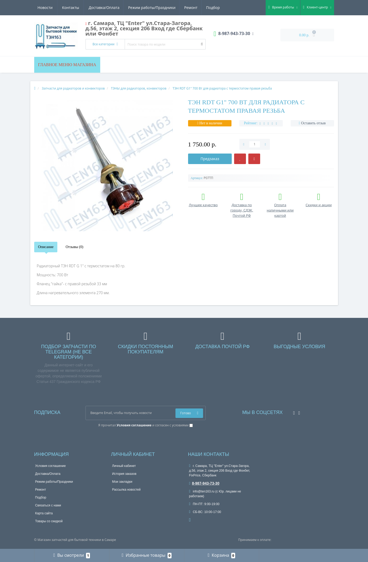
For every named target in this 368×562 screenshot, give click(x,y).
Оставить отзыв (313, 123)
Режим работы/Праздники (101, 7)
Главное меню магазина (67, 64)
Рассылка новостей (126, 489)
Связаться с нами (48, 505)
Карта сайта (44, 513)
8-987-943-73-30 (204, 483)
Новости (188, 7)
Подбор (164, 7)
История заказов (124, 474)
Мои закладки (122, 482)
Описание (46, 247)
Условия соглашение (50, 466)
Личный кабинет (124, 466)
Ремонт (141, 7)
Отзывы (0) (74, 247)
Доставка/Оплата (53, 7)
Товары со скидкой (49, 521)
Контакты (213, 7)
